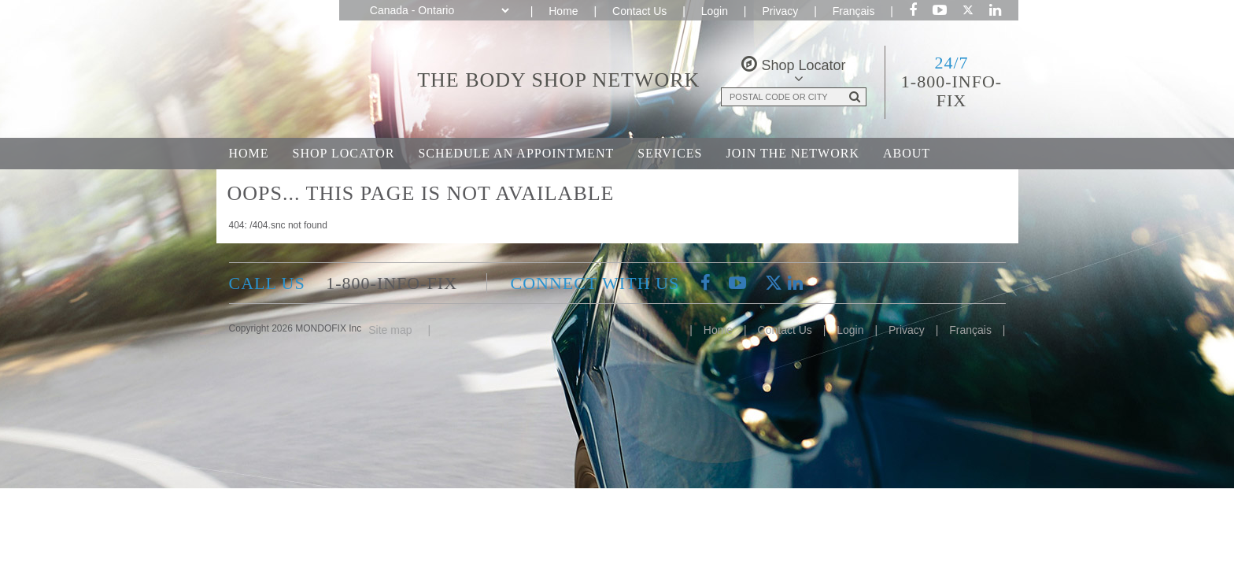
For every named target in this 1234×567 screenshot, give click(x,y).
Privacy (780, 11)
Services (669, 153)
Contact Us (639, 11)
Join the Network (792, 153)
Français (854, 11)
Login (714, 11)
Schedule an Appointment (516, 153)
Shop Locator (344, 153)
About (906, 153)
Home (563, 11)
